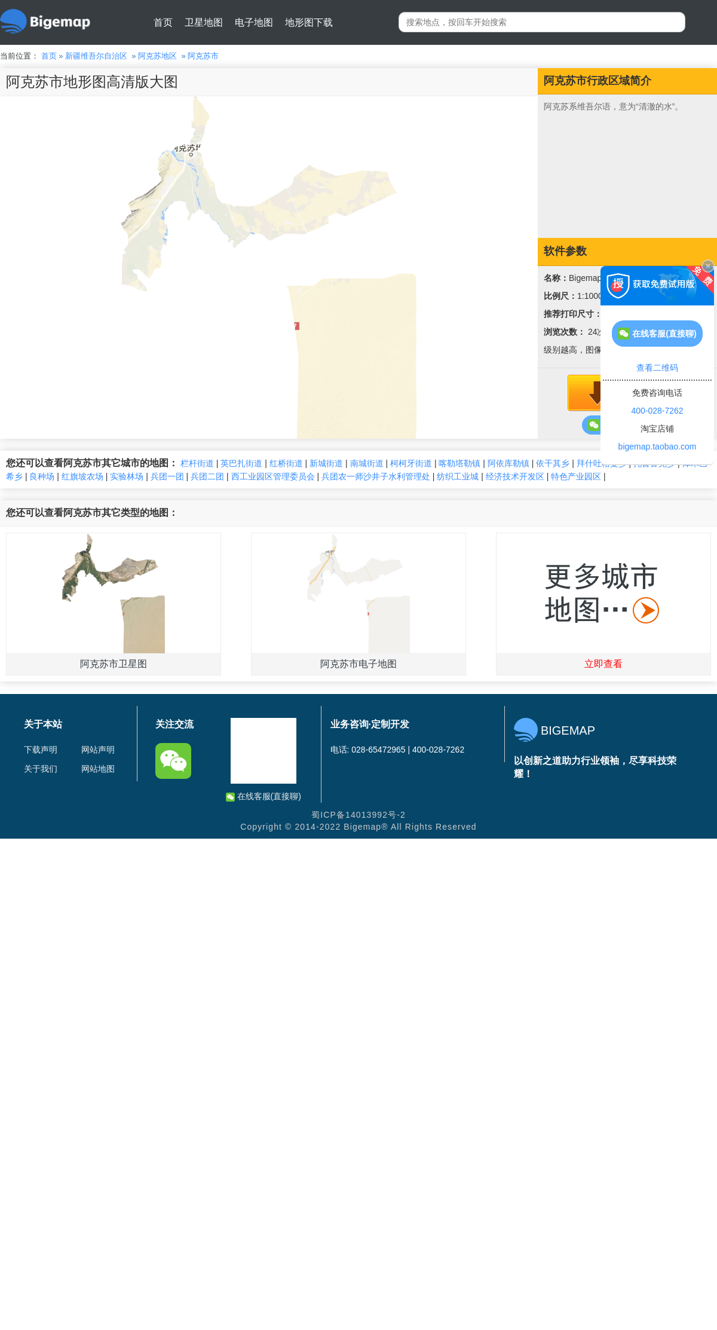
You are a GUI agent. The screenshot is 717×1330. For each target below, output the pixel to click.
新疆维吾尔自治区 (96, 55)
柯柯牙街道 (411, 463)
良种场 (41, 476)
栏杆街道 (197, 463)
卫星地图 (204, 22)
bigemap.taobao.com (657, 446)
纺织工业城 (458, 476)
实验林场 (126, 476)
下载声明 (40, 749)
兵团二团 (207, 476)
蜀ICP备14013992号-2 (358, 815)
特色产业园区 (576, 476)
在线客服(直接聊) (263, 796)
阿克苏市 (203, 55)
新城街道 (326, 463)
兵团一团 (167, 476)
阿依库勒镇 (508, 463)
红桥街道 (286, 463)
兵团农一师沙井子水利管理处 (375, 476)
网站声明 (98, 749)
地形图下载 (309, 22)
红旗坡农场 (82, 476)
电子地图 (254, 22)
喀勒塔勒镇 (459, 463)
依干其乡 (552, 463)
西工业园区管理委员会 (273, 476)
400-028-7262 (657, 410)
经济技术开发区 (515, 476)
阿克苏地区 (157, 55)
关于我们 (40, 768)
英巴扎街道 (241, 463)
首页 (163, 22)
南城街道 (367, 463)
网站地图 (98, 768)
